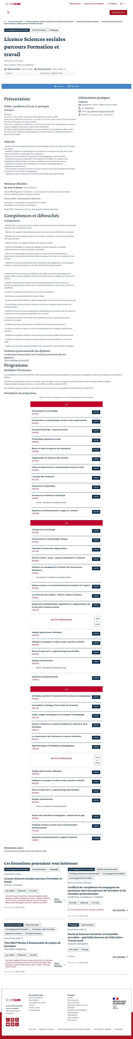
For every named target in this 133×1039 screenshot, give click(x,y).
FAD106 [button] (35, 699)
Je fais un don (34, 1008)
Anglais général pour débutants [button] (47, 632)
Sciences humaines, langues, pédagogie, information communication (50, 21)
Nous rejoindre (73, 1000)
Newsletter (118, 1029)
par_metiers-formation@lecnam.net (100, 111)
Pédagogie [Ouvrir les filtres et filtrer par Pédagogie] (54, 30)
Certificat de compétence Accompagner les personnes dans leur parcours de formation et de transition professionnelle (97, 890)
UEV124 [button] (35, 489)
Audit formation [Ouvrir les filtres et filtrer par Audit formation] (87, 925)
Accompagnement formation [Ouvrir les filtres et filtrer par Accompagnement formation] (17, 30)
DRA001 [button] (35, 442)
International (72, 1015)
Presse (70, 998)
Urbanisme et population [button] (43, 486)
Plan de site (72, 1020)
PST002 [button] (35, 542)
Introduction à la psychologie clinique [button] (50, 539)
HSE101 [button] (35, 610)
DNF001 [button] (35, 498)
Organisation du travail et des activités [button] (50, 458)
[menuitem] (75, 4)
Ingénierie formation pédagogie (88, 21)
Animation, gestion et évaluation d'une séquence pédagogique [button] (61, 696)
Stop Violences (73, 1018)
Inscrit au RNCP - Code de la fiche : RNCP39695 (22, 198)
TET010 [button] (35, 588)
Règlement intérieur (46, 1029)
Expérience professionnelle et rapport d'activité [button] (54, 837)
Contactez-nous (118, 12)
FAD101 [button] (35, 598)
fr (4, 21)
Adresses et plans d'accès (77, 1005)
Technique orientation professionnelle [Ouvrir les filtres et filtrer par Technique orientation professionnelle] (84, 874)
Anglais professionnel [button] (42, 660)
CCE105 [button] (35, 831)
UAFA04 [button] (35, 840)
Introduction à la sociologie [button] (45, 411)
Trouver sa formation (15, 21)
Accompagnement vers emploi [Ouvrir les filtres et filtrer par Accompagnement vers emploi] (81, 869)
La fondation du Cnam (37, 1003)
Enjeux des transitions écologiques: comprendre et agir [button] (58, 815)
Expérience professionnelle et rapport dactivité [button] (55, 510)
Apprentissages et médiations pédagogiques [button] (53, 746)
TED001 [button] (35, 818)
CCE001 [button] (35, 470)
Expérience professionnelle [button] (45, 677)
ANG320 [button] (35, 663)
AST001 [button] (35, 414)
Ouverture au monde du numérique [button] (48, 495)
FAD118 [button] (35, 708)
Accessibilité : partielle (102, 1029)
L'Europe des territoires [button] (43, 476)
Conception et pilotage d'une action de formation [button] (55, 705)
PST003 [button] (35, 423)
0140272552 (89, 108)
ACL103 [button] (35, 479)
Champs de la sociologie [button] (43, 529)
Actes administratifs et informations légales (74, 1029)
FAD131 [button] (35, 718)
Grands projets (34, 1010)
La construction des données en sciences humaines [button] (56, 736)
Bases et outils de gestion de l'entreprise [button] (51, 448)
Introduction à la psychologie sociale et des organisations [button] (59, 420)
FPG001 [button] (35, 573)
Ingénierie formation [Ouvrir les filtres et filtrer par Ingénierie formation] (14, 933)
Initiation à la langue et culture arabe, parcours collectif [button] (58, 642)
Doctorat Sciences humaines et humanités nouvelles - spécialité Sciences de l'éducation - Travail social (96, 937)
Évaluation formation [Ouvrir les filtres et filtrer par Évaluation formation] (14, 925)
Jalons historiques (36, 998)
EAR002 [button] (35, 433)
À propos (71, 995)
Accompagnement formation (112, 21)
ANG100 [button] (35, 635)
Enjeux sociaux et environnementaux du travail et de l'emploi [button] (61, 585)
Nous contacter (73, 1003)
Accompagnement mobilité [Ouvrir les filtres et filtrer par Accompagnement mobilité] (114, 874)
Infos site (32, 1029)
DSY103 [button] (35, 551)
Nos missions (34, 1000)
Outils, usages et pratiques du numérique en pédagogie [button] (58, 715)
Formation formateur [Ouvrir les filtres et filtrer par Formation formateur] (33, 933)
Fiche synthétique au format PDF (16, 360)
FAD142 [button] (35, 730)
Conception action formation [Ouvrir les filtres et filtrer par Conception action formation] (43, 929)
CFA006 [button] (35, 451)
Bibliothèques (73, 1013)
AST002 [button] (35, 533)
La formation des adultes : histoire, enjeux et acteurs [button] (57, 595)
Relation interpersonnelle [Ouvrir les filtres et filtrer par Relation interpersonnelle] (107, 869)
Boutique (71, 1008)
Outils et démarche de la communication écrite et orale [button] (58, 467)
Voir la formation (58, 900)
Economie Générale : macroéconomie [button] (50, 430)
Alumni (31, 1005)
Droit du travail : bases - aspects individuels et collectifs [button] (58, 558)
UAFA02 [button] (35, 680)
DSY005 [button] (35, 461)
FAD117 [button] (35, 739)
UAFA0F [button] (35, 513)
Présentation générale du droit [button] (46, 439)
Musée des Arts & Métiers (77, 1010)
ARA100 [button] (35, 645)
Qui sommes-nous (36, 995)
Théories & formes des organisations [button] (49, 548)
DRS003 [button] (35, 561)
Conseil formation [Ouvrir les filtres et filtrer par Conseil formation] (39, 30)
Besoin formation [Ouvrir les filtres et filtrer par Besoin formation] (32, 925)
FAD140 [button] (35, 749)
